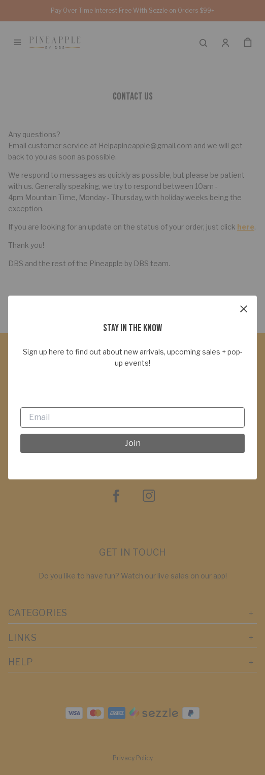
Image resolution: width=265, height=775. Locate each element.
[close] (244, 309)
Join (133, 443)
